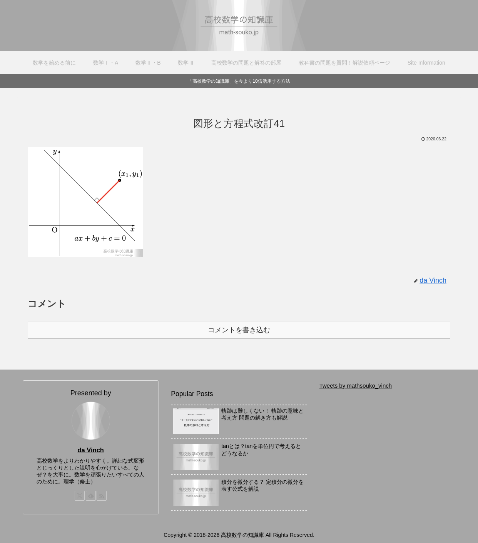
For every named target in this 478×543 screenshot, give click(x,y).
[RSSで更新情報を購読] (102, 496)
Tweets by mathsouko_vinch (355, 385)
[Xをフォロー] (80, 496)
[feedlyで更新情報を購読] (91, 496)
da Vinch (90, 449)
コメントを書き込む (239, 330)
